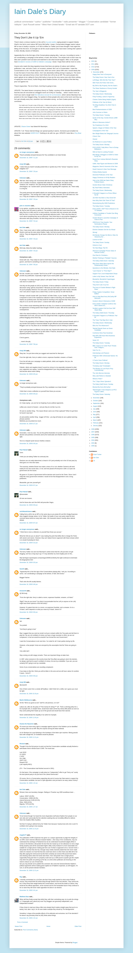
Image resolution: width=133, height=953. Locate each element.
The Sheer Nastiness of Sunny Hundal (105, 88)
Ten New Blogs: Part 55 (100, 248)
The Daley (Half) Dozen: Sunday (103, 384)
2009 (93, 69)
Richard (22, 744)
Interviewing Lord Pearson (101, 353)
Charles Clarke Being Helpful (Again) (104, 99)
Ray (21, 877)
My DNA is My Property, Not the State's (105, 85)
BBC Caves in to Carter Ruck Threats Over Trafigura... (104, 346)
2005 (93, 437)
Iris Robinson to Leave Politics (102, 142)
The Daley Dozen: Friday (100, 282)
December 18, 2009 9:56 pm (29, 612)
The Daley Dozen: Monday (101, 144)
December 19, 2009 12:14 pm (29, 829)
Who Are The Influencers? (101, 325)
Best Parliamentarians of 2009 (102, 109)
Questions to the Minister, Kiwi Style (104, 268)
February (96, 423)
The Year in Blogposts (100, 91)
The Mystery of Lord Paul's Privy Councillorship (103, 369)
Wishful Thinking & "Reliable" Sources (105, 258)
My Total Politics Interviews (101, 187)
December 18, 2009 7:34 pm (29, 251)
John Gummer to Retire (100, 112)
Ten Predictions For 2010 (100, 125)
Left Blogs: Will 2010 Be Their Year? (104, 80)
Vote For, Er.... (97, 350)
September (96, 403)
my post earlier (51, 42)
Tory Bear (78, 133)
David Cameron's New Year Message (104, 169)
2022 (93, 61)
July (94, 409)
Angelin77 (23, 835)
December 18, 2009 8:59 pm (29, 505)
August (95, 406)
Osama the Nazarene (27, 724)
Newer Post (18, 926)
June (94, 412)
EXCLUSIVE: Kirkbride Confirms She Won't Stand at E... (104, 304)
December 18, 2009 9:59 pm (29, 676)
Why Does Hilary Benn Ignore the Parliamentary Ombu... (103, 264)
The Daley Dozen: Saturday (101, 394)
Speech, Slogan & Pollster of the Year (104, 128)
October (95, 400)
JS (94, 461)
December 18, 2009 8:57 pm (29, 485)
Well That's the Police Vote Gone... (104, 83)
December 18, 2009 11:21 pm (29, 737)
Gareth (22, 569)
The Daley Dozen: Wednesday (102, 94)
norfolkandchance (26, 511)
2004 (93, 440)
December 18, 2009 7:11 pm (29, 158)
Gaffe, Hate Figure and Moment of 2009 (105, 163)
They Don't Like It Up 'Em (101, 285)
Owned (95, 139)
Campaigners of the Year (100, 131)
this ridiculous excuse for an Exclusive (48, 95)
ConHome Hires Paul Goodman (103, 333)
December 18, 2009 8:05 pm (29, 374)
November (96, 398)
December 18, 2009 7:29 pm (29, 171)
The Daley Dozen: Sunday (101, 242)
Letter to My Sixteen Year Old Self (103, 276)
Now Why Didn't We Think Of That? (104, 200)
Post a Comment (22, 922)
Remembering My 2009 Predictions (104, 203)
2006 (93, 434)
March (95, 420)
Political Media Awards (100, 172)
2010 (93, 67)
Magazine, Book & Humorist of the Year (105, 166)
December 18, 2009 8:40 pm (29, 443)
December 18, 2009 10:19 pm (29, 693)
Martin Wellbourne (26, 700)
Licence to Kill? (97, 239)
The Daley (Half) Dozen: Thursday (103, 313)
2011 (93, 64)
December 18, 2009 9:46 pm (29, 584)
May (94, 414)
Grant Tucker (97, 454)
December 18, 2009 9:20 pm (29, 562)
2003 (93, 443)
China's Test (96, 136)
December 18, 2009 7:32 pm (29, 221)
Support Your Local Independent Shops (105, 273)
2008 (93, 429)
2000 (93, 446)
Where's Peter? (97, 379)
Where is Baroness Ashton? (101, 122)
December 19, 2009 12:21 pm (29, 870)
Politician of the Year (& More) (102, 102)
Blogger (75, 942)
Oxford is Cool (97, 245)
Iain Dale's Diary (40, 11)
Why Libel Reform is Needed (102, 376)
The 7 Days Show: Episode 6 (102, 381)
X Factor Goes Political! (100, 360)
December (96, 72)
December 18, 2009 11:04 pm (29, 717)
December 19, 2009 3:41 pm (29, 890)
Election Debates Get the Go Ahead (104, 229)
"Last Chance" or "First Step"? (102, 271)
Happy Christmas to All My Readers (104, 177)
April (94, 417)
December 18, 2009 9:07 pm (29, 523)
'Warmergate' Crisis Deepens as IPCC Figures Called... (105, 390)
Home (48, 926)
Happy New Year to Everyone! (102, 74)
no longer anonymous (27, 152)
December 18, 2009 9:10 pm (29, 543)
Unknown (23, 178)
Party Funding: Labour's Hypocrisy (103, 97)
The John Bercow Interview (101, 373)
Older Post (78, 926)
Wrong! (95, 232)
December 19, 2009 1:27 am (29, 807)
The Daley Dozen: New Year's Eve (103, 77)
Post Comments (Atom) (30, 930)
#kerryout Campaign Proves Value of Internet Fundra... (104, 251)
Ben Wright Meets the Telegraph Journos (105, 133)
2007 (93, 432)
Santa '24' (96, 340)
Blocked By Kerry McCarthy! (101, 387)
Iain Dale (22, 227)
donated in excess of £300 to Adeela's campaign (35, 62)
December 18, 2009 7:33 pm (29, 239)
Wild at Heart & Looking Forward (103, 152)
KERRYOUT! (35, 133)
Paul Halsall (24, 450)
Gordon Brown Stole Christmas (102, 185)
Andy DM (23, 164)
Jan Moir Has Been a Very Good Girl (104, 198)
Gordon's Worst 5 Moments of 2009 (104, 301)
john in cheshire (25, 206)
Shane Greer (25, 126)
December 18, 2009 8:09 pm (29, 394)
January (95, 425)
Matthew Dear (24, 896)
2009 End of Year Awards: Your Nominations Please (102, 223)
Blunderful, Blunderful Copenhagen (104, 279)
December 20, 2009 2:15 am (29, 918)
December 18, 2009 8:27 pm (29, 424)
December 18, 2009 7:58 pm (29, 264)
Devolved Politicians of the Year (103, 175)
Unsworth (23, 591)
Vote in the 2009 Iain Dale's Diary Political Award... (103, 181)
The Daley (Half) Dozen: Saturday (103, 261)
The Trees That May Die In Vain (103, 320)
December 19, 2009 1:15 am (29, 783)
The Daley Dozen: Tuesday (101, 115)
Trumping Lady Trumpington (101, 366)
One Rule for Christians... (101, 255)
